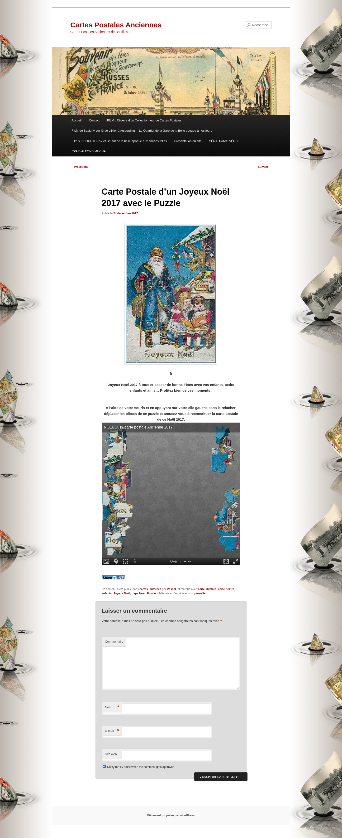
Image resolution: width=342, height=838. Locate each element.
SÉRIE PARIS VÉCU (223, 141)
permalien (200, 593)
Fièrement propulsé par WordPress (171, 815)
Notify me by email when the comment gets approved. (139, 767)
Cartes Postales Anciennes (116, 25)
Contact (94, 120)
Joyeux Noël (121, 593)
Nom (112, 707)
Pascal (171, 589)
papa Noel (138, 593)
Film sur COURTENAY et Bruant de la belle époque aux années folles (119, 141)
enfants (107, 593)
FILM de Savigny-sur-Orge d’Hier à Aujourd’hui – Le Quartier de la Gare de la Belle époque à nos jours (141, 130)
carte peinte (226, 589)
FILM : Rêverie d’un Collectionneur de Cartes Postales (144, 120)
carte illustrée (207, 589)
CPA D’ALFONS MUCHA (88, 151)
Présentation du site (188, 141)
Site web (111, 754)
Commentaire (114, 641)
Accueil (76, 120)
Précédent (79, 167)
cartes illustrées (150, 589)
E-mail (112, 730)
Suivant (265, 167)
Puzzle (151, 593)
